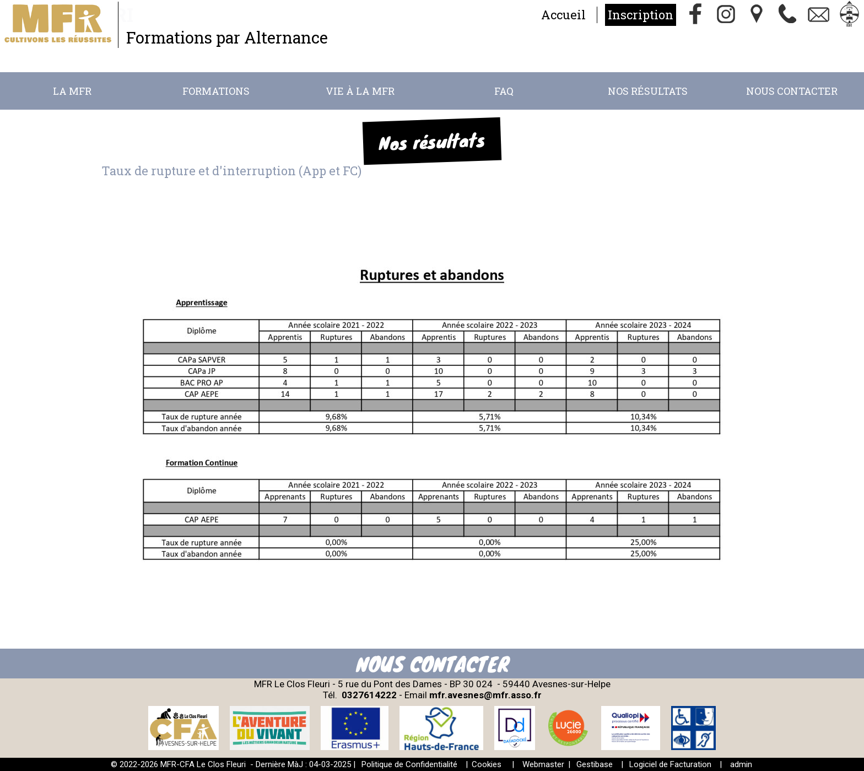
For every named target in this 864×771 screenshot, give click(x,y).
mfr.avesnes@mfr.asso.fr (485, 694)
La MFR (72, 91)
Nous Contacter (792, 91)
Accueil (563, 15)
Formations (216, 91)
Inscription (640, 15)
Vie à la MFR (360, 91)
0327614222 (369, 694)
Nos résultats (648, 91)
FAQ (504, 91)
